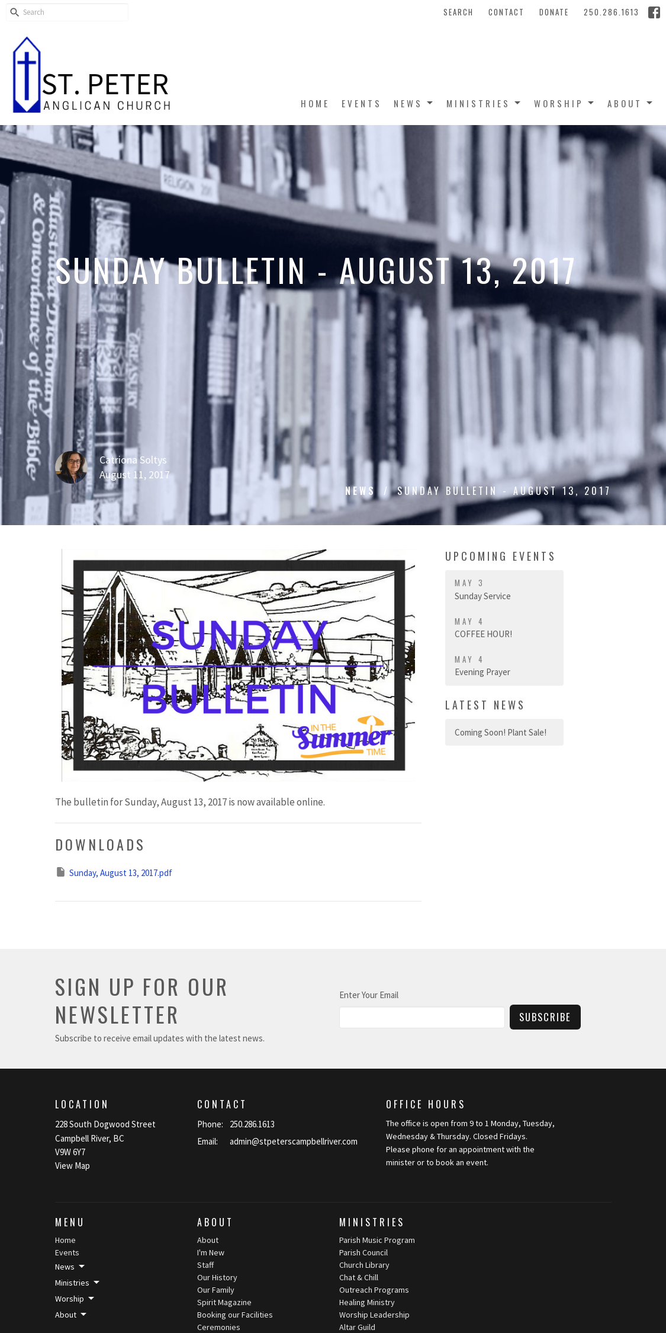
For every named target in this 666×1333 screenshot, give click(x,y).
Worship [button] (75, 1299)
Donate (554, 12)
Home (315, 103)
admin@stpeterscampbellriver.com (294, 1141)
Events (362, 103)
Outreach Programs (374, 1289)
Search (458, 12)
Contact (506, 12)
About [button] (71, 1315)
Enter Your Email (368, 994)
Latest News (485, 704)
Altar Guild (357, 1327)
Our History (217, 1277)
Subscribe (545, 1016)
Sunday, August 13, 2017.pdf (113, 872)
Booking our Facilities (235, 1314)
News (414, 103)
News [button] (70, 1267)
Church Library (364, 1265)
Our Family (215, 1289)
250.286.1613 (611, 12)
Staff (205, 1265)
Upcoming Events (500, 556)
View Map (72, 1165)
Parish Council (363, 1252)
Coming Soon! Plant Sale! (500, 732)
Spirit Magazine (224, 1302)
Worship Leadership (374, 1314)
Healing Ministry (367, 1302)
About (630, 103)
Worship (565, 103)
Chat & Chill (358, 1277)
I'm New (210, 1252)
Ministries (484, 103)
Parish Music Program (377, 1240)
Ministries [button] (78, 1283)
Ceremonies (218, 1327)
